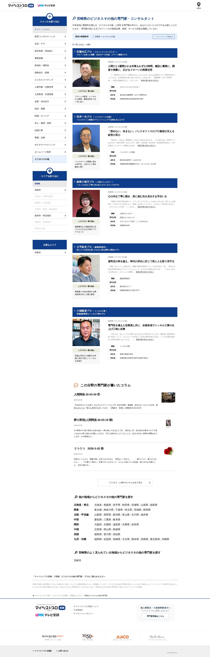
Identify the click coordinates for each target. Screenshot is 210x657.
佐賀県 (107, 539)
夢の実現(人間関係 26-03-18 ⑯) (93, 419)
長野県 (107, 514)
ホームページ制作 (43, 152)
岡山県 (107, 529)
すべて (37, 29)
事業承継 (39, 58)
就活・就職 (40, 108)
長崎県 (116, 539)
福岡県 (98, 539)
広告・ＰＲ (40, 43)
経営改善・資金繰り (44, 51)
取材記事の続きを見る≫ (150, 80)
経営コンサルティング (45, 36)
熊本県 (135, 539)
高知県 (116, 534)
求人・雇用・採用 (43, 123)
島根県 (116, 529)
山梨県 (98, 514)
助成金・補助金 (42, 65)
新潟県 (116, 514)
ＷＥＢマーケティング (45, 145)
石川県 (135, 514)
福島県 (153, 505)
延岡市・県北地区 (43, 215)
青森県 (107, 505)
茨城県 (137, 509)
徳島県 (98, 534)
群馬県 (147, 509)
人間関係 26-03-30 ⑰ (87, 394)
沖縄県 (165, 539)
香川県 (107, 534)
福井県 (144, 514)
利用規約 (79, 610)
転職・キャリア (42, 116)
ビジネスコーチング (44, 80)
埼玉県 (128, 509)
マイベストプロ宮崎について (87, 606)
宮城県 (135, 505)
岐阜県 (116, 519)
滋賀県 (116, 524)
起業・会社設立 (42, 101)
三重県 (107, 519)
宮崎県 (144, 539)
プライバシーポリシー (84, 614)
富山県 (126, 514)
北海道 (98, 505)
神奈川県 (108, 509)
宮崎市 (77, 560)
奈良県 (135, 524)
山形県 (144, 505)
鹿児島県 (155, 539)
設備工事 (39, 130)
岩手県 (116, 505)
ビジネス (46, 29)
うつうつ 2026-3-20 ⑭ (88, 448)
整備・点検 (40, 137)
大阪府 (98, 524)
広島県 (98, 529)
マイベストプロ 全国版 (43, 651)
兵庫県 (126, 524)
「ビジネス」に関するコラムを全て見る (125, 482)
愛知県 (98, 519)
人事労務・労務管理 (44, 87)
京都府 (107, 524)
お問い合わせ (63, 651)
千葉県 (119, 509)
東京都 (98, 509)
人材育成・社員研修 (44, 94)
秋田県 (126, 505)
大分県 (126, 539)
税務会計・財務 (42, 72)
